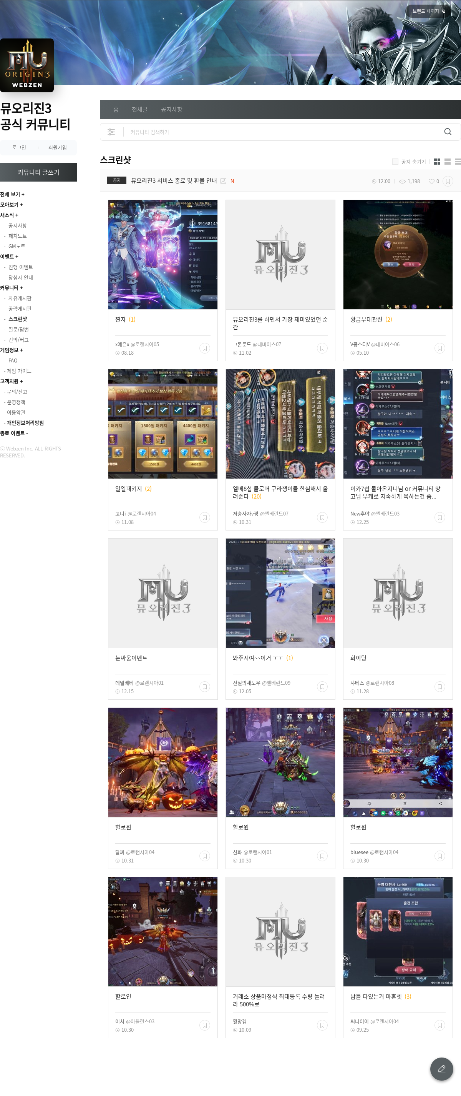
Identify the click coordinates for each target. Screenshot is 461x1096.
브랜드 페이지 (426, 11)
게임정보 (9, 350)
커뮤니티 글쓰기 (39, 172)
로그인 (19, 147)
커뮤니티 (9, 287)
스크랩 (448, 181)
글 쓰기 (441, 1069)
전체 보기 (10, 194)
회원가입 (57, 147)
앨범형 (447, 161)
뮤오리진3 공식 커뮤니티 (35, 116)
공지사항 (171, 109)
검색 (448, 132)
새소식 (7, 215)
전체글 (140, 109)
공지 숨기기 (413, 161)
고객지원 (9, 381)
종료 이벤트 (12, 433)
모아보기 (9, 204)
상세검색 (111, 132)
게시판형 (458, 161)
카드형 (437, 161)
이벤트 (7, 256)
